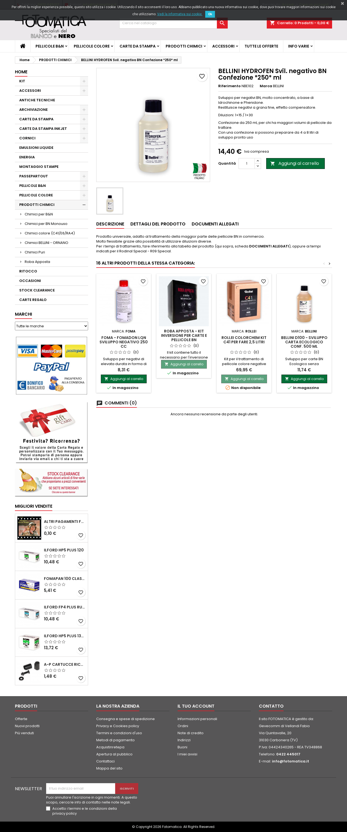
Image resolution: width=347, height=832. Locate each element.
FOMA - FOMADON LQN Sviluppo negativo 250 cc (123, 342)
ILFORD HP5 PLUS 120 (64, 550)
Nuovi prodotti (27, 726)
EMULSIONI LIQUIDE (36, 147)
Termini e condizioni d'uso (119, 733)
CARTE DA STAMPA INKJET (43, 128)
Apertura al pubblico (114, 754)
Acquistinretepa (110, 747)
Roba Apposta (37, 261)
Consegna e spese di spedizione (125, 718)
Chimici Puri (35, 252)
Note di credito (191, 733)
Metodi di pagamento (115, 740)
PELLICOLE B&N (50, 46)
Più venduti (24, 733)
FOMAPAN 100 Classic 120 (65, 578)
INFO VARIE (298, 46)
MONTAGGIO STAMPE (39, 166)
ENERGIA (27, 157)
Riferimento (229, 86)
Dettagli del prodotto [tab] (157, 224)
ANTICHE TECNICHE (37, 100)
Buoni (182, 747)
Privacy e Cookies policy (117, 726)
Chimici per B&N (39, 214)
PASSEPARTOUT (33, 176)
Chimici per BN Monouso (46, 223)
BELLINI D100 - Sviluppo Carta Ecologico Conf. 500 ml (304, 342)
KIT (22, 81)
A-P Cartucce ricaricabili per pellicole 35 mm (65, 664)
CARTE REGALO (33, 299)
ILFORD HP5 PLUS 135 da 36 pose (65, 636)
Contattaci (105, 761)
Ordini (183, 726)
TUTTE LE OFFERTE (261, 46)
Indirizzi (184, 740)
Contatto (271, 706)
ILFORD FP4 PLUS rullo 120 (65, 607)
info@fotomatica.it (290, 761)
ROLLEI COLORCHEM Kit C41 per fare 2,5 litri (243, 340)
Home (21, 72)
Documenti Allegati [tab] (215, 224)
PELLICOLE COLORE (92, 46)
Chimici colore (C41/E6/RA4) (50, 233)
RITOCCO (28, 271)
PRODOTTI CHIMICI (184, 46)
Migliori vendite (33, 506)
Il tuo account (196, 706)
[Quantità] (247, 163)
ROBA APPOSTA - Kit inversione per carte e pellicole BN (184, 335)
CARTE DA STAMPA (138, 46)
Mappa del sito (109, 768)
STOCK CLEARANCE (37, 290)
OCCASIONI (30, 280)
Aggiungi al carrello (294, 163)
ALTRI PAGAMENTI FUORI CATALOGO (65, 521)
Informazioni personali (197, 718)
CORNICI (27, 138)
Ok (210, 14)
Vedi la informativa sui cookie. (180, 14)
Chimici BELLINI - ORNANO (46, 242)
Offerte (21, 718)
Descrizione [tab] (110, 224)
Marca (266, 86)
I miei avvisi (187, 754)
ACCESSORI (223, 46)
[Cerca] (173, 23)
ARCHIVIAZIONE (33, 109)
